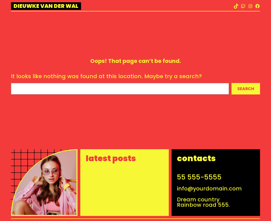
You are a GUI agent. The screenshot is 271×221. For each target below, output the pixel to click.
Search (245, 89)
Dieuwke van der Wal (46, 6)
